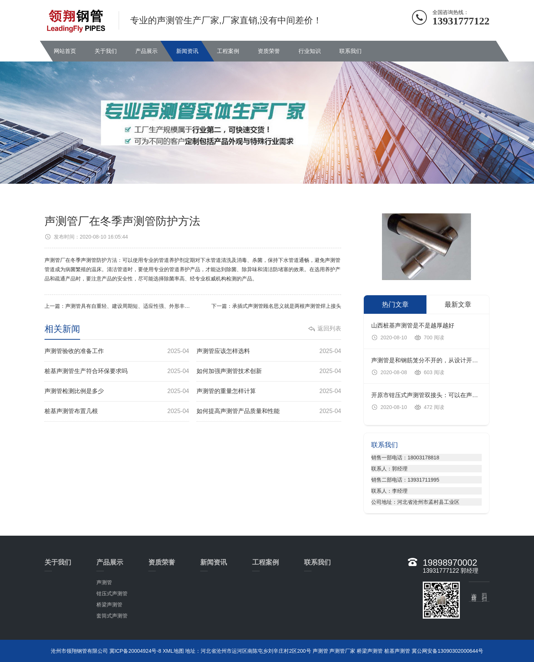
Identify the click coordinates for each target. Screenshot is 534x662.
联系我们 (350, 51)
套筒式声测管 (112, 616)
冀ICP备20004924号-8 (135, 651)
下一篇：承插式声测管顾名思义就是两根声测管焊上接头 (276, 306)
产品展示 (146, 51)
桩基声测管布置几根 (116, 411)
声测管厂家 (342, 651)
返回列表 (329, 328)
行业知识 (310, 51)
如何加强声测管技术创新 (269, 371)
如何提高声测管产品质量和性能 (269, 411)
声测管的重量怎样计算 (269, 391)
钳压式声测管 (112, 593)
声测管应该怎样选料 (269, 351)
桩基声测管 (397, 651)
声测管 (104, 582)
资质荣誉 (269, 51)
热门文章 (395, 304)
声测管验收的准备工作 (116, 351)
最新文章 (458, 304)
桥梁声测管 (109, 605)
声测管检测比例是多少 (116, 391)
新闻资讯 (187, 51)
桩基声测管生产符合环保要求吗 (116, 371)
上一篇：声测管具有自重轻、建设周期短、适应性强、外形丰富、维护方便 (118, 306)
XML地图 (173, 651)
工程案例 (228, 51)
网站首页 (65, 51)
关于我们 (106, 51)
